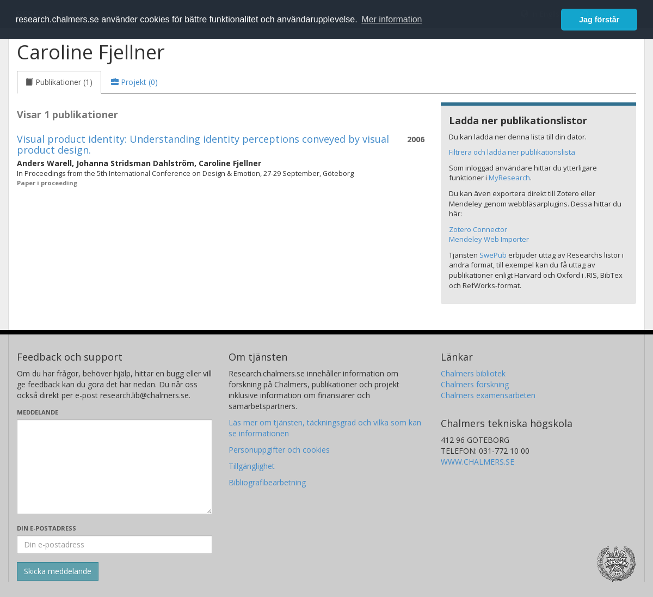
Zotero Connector (478, 229)
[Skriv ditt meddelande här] (114, 466)
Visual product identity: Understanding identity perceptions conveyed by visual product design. (203, 144)
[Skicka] (57, 571)
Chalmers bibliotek (473, 373)
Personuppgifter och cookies (279, 449)
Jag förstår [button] (599, 19)
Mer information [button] (391, 19)
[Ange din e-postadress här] (114, 544)
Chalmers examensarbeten (488, 395)
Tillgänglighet (252, 466)
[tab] (59, 82)
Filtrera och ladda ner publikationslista (512, 152)
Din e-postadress (46, 528)
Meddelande (37, 412)
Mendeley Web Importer (489, 239)
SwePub (493, 255)
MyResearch (509, 177)
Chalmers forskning (475, 384)
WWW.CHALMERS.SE (477, 461)
